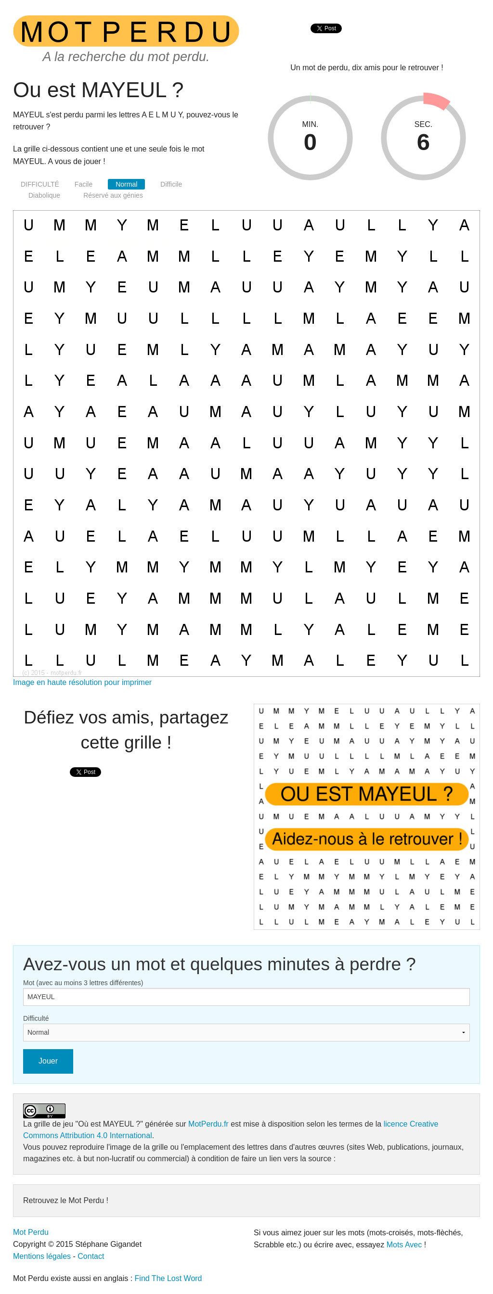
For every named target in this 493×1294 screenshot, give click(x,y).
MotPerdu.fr (208, 1124)
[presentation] (326, 39)
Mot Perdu (31, 1232)
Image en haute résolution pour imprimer (82, 682)
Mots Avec (404, 1245)
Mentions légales (42, 1256)
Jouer (48, 1061)
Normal (126, 184)
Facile (83, 184)
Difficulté (36, 1018)
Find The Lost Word (168, 1278)
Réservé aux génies (113, 195)
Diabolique (44, 195)
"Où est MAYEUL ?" (109, 1124)
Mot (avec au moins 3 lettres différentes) (83, 983)
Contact (91, 1256)
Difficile (171, 184)
